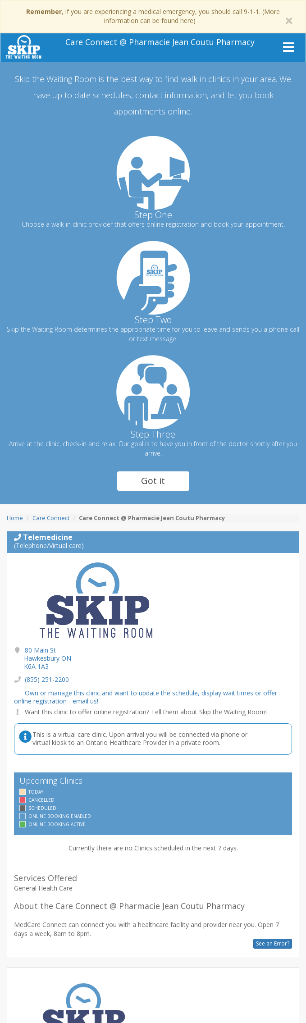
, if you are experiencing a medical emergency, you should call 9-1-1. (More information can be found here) (153, 16)
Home (15, 518)
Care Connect (50, 518)
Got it (153, 481)
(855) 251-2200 (47, 679)
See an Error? (272, 943)
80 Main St (47, 658)
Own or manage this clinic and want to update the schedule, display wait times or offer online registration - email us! (145, 697)
